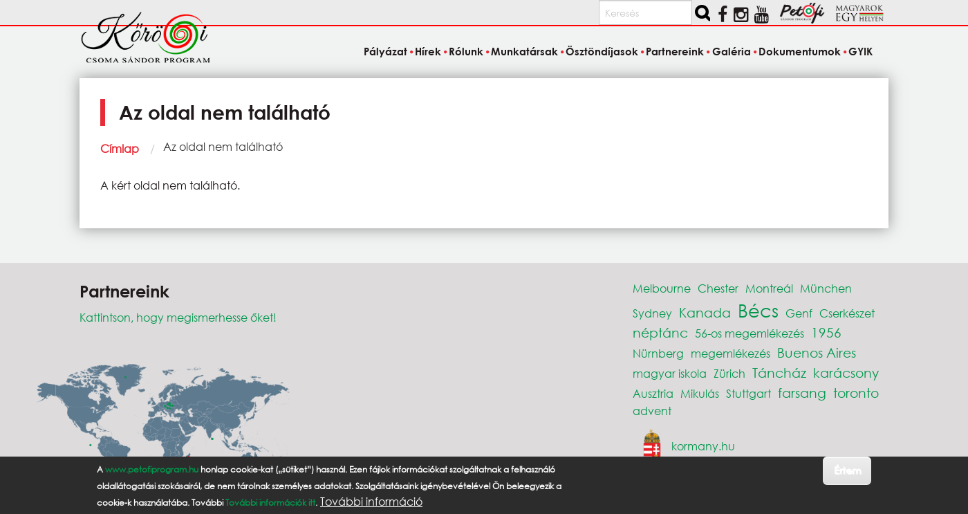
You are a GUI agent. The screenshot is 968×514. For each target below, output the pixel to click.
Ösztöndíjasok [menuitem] (602, 51)
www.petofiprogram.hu (151, 469)
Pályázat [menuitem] (385, 51)
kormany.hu (703, 446)
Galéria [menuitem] (731, 51)
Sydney (652, 313)
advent (652, 410)
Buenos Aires (816, 352)
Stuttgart (748, 393)
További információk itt (270, 502)
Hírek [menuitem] (428, 51)
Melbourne (662, 288)
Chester (718, 288)
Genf (798, 313)
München (826, 288)
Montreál (769, 288)
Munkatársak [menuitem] (524, 51)
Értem (847, 470)
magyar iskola (670, 373)
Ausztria (653, 393)
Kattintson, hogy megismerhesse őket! (178, 317)
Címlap (119, 148)
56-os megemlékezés (749, 333)
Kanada (705, 312)
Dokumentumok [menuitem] (799, 51)
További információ (371, 501)
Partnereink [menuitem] (675, 51)
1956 (826, 332)
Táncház (779, 372)
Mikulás (699, 393)
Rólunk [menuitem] (466, 51)
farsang (802, 393)
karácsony (846, 372)
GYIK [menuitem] (860, 51)
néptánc (660, 332)
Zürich (729, 373)
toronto (856, 393)
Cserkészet (847, 313)
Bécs (758, 310)
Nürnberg (658, 353)
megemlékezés (730, 353)
